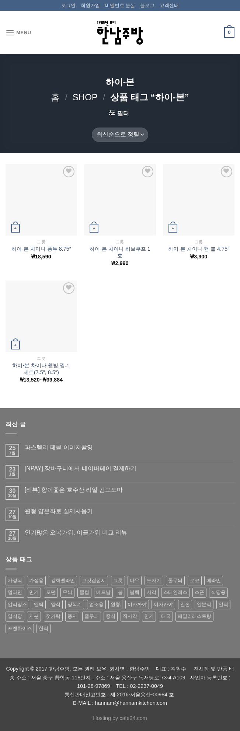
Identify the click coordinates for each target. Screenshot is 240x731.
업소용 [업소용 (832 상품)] (96, 604)
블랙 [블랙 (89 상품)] (134, 592)
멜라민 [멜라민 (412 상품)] (15, 592)
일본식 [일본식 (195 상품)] (204, 604)
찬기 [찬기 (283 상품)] (149, 616)
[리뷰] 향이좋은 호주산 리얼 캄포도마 (74, 490)
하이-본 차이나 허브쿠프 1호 (120, 252)
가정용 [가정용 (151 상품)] (36, 580)
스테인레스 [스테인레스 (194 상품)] (175, 592)
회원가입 (90, 5)
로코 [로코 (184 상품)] (194, 580)
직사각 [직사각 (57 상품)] (130, 616)
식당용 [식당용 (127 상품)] (218, 592)
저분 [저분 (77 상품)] (34, 616)
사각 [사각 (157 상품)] (151, 592)
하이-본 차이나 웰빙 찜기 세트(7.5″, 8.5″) (41, 368)
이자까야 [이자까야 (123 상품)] (137, 604)
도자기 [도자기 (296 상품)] (154, 580)
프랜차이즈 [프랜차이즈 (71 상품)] (20, 628)
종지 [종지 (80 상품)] (72, 616)
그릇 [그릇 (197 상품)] (118, 580)
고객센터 (169, 5)
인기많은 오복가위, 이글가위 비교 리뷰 (76, 532)
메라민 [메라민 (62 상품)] (213, 580)
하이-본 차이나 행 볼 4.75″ (198, 249)
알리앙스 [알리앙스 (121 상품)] (17, 604)
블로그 (147, 5)
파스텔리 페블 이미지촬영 (59, 447)
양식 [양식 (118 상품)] (55, 604)
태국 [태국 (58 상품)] (166, 616)
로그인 (68, 5)
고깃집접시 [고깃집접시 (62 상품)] (94, 580)
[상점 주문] (120, 135)
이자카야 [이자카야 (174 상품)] (163, 604)
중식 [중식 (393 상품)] (110, 616)
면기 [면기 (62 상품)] (34, 592)
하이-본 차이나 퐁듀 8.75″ (41, 249)
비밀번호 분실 (120, 5)
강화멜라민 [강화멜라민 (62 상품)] (63, 580)
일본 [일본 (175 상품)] (185, 604)
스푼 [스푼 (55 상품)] (199, 592)
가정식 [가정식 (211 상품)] (15, 580)
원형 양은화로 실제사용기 (59, 511)
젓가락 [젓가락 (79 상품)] (53, 616)
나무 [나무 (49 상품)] (134, 580)
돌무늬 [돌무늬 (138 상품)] (175, 580)
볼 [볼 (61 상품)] (120, 592)
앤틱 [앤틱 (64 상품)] (39, 604)
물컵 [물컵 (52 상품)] (84, 592)
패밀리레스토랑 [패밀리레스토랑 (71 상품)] (194, 616)
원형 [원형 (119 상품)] (115, 604)
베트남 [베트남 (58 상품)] (103, 592)
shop (85, 97)
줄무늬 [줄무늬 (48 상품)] (91, 616)
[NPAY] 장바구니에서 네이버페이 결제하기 (80, 468)
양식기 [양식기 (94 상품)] (74, 604)
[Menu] (18, 33)
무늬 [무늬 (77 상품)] (67, 592)
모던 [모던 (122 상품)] (51, 592)
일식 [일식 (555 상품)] (223, 604)
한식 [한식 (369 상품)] (43, 628)
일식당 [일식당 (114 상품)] (15, 616)
